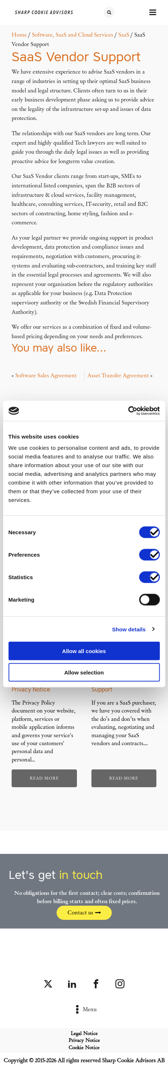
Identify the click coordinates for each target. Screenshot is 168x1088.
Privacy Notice (84, 1040)
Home (19, 34)
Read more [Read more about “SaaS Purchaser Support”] (123, 778)
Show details (129, 629)
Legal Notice (84, 1033)
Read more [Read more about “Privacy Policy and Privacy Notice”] (44, 778)
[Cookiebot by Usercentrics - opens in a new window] (128, 411)
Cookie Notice (84, 1048)
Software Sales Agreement (46, 375)
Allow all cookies (84, 651)
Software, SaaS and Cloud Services (72, 34)
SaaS (123, 34)
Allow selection (84, 672)
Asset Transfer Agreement (118, 375)
